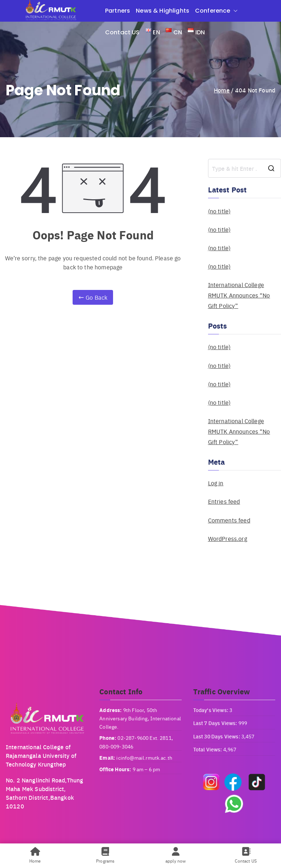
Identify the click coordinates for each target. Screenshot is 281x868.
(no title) (219, 211)
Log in (216, 483)
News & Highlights (162, 10)
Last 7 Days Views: (215, 722)
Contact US (122, 32)
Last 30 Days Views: (217, 736)
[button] (234, 10)
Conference (216, 10)
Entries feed (224, 501)
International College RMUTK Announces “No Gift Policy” (239, 295)
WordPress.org (227, 538)
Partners (117, 10)
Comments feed (229, 520)
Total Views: (208, 749)
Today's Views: (211, 709)
